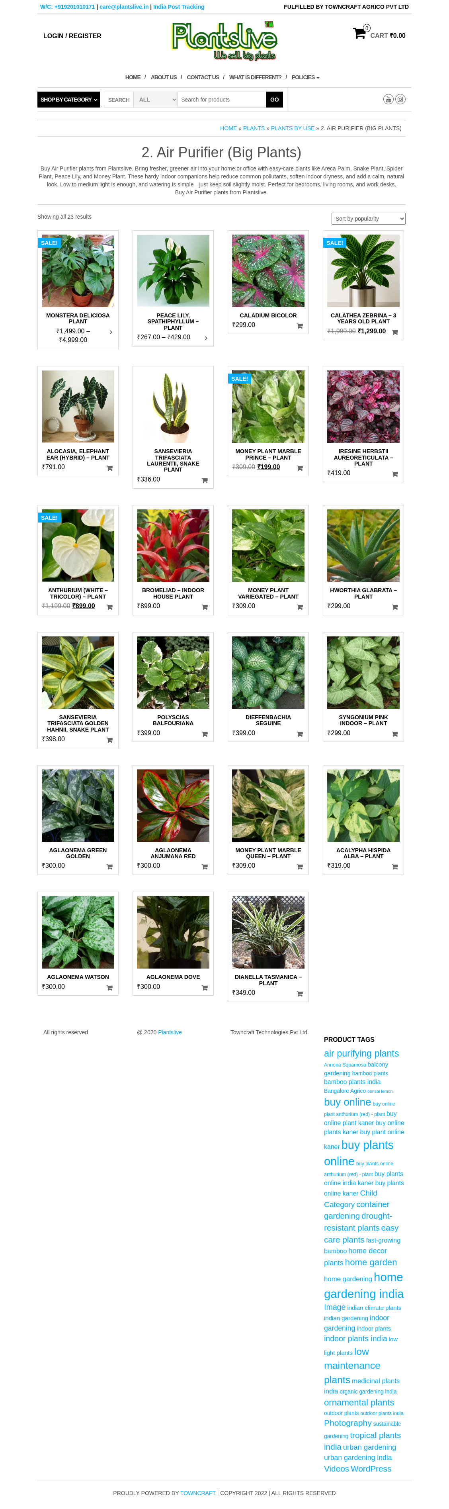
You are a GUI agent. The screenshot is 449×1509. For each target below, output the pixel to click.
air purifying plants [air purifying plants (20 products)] (361, 1053)
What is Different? (255, 77)
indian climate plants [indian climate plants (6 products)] (374, 1307)
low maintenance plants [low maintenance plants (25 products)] (352, 1365)
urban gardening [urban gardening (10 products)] (369, 1447)
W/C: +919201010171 (67, 7)
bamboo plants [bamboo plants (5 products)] (370, 1073)
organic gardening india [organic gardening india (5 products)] (368, 1392)
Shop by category (66, 99)
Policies (306, 77)
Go (274, 99)
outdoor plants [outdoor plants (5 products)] (341, 1413)
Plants (254, 128)
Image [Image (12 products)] (335, 1307)
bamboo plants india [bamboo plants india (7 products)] (352, 1081)
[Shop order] (369, 219)
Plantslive (170, 1032)
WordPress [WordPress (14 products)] (371, 1468)
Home (133, 77)
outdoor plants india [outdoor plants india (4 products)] (381, 1413)
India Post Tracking (178, 7)
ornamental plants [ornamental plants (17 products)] (359, 1402)
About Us (164, 77)
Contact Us (203, 77)
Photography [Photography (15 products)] (348, 1422)
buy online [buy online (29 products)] (347, 1102)
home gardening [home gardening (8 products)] (348, 1279)
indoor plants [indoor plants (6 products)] (374, 1328)
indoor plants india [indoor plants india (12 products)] (355, 1338)
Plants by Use (292, 128)
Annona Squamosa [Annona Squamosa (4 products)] (345, 1065)
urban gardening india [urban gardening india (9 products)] (358, 1458)
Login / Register (72, 36)
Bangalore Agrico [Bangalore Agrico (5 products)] (345, 1091)
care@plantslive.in (124, 7)
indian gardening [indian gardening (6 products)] (346, 1318)
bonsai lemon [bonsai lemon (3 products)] (379, 1091)
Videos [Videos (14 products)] (336, 1468)
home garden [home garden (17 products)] (371, 1262)
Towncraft (198, 1493)
